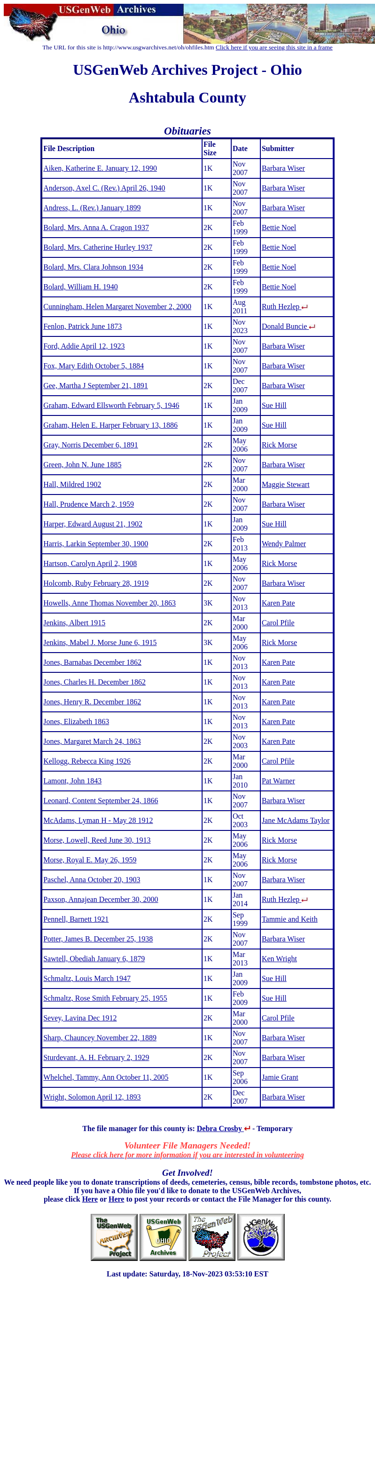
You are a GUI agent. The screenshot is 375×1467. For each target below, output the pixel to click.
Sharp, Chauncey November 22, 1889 (99, 1038)
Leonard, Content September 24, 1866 (100, 801)
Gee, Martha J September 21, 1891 (95, 386)
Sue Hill (274, 405)
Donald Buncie (289, 326)
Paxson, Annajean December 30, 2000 (100, 899)
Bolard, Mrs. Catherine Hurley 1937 (97, 247)
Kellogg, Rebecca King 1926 (87, 761)
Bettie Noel (279, 227)
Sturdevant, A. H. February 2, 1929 (96, 1057)
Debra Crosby (223, 1128)
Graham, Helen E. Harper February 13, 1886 (110, 425)
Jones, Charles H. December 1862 (94, 682)
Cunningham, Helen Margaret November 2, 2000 (117, 307)
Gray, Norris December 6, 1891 (90, 445)
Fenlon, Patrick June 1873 (82, 326)
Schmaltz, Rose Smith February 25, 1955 (105, 998)
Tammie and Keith (290, 919)
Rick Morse (279, 445)
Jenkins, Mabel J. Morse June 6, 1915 (99, 642)
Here (90, 1199)
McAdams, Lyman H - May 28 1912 (98, 820)
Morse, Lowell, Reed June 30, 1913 (96, 840)
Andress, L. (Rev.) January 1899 (92, 208)
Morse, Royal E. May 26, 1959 (89, 860)
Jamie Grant (280, 1077)
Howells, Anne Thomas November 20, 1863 (109, 603)
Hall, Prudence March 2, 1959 (88, 504)
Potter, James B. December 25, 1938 (98, 939)
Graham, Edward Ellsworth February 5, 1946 (111, 405)
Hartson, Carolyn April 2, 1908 (90, 563)
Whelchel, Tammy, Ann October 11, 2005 (105, 1077)
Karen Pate (278, 603)
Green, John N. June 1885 (82, 465)
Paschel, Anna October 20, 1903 (91, 880)
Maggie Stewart (286, 484)
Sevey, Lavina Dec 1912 (80, 1018)
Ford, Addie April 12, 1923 (84, 346)
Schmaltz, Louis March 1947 (87, 978)
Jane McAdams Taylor (295, 820)
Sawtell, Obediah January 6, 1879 (94, 959)
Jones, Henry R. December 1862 (92, 702)
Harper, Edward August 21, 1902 (92, 524)
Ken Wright (279, 959)
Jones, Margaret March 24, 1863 (92, 741)
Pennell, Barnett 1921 (76, 919)
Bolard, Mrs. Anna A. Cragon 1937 (96, 227)
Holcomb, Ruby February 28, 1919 (95, 583)
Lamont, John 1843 (72, 781)
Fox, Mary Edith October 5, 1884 (93, 366)
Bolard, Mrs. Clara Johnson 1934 (93, 267)
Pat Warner (278, 781)
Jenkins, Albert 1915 (74, 623)
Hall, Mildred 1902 (72, 484)
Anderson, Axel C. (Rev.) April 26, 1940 (104, 188)
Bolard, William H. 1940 (80, 287)
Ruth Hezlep (285, 307)
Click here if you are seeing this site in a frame (274, 47)
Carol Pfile (278, 623)
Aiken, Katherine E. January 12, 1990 (100, 168)
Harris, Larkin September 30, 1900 (95, 544)
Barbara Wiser (283, 168)
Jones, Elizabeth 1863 (76, 722)
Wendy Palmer (284, 544)
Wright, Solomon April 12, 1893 (92, 1097)
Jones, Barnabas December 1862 (92, 662)
